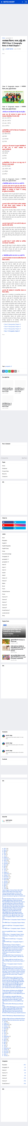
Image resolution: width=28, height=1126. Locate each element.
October (6, 875)
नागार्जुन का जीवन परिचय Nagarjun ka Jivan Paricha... (13, 1006)
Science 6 (4, 599)
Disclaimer (4, 468)
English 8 (4, 543)
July (5, 856)
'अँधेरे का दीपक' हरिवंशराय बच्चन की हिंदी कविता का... (12, 984)
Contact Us (4, 476)
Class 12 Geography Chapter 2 (12, 324)
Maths (3, 583)
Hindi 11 (4, 567)
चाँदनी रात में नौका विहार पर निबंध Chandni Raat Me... (13, 998)
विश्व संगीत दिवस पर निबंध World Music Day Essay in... (13, 906)
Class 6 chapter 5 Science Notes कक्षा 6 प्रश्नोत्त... (12, 890)
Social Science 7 (6, 610)
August (5, 857)
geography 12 (9, 38)
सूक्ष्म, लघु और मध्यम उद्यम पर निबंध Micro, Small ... (12, 999)
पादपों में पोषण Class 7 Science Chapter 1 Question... (13, 972)
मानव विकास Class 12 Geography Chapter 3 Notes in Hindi (7, 405)
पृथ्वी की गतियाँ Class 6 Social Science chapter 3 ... (13, 949)
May (5, 853)
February (6, 863)
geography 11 (5, 559)
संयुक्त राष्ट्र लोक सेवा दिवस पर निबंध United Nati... (12, 909)
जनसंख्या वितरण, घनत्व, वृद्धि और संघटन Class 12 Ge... (13, 915)
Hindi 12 (4, 570)
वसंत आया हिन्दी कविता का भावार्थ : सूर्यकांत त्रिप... (12, 986)
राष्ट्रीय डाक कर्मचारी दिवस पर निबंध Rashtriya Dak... (12, 1009)
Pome (3, 594)
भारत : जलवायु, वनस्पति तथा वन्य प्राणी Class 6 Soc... (12, 959)
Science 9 (4, 607)
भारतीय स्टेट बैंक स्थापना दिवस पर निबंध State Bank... (13, 913)
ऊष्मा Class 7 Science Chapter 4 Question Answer (13, 971)
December (6, 859)
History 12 (4, 578)
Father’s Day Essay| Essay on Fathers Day (11, 893)
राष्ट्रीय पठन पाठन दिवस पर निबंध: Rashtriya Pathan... (13, 904)
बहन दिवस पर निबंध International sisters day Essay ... (13, 1020)
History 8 (4, 580)
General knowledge (6, 554)
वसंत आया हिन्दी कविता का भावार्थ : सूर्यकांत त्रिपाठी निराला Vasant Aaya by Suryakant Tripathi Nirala (18, 657)
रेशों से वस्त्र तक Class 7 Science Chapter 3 (11, 944)
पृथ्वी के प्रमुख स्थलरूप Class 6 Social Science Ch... (13, 955)
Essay (3, 551)
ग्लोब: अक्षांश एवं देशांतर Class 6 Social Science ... (12, 950)
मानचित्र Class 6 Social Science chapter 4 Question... (14, 969)
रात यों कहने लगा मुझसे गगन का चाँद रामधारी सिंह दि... (12, 992)
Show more (8, 821)
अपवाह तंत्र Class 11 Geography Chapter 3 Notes (13, 934)
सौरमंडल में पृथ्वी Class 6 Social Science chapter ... (13, 947)
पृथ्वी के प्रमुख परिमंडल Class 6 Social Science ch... (12, 968)
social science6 (5, 613)
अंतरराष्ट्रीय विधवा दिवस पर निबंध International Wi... (12, 907)
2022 (5, 860)
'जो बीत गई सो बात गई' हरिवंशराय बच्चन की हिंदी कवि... (13, 990)
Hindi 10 (4, 564)
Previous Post (4, 458)
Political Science (6, 591)
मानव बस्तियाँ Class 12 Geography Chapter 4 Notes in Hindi (19, 390)
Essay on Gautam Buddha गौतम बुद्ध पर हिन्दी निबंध (13, 981)
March (5, 850)
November (6, 876)
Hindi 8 (3, 572)
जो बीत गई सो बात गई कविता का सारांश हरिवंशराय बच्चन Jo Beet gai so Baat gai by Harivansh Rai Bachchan (18, 648)
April (5, 851)
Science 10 (4, 596)
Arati (3, 537)
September (6, 873)
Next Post (24, 458)
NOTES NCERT (9, 2)
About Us (4, 473)
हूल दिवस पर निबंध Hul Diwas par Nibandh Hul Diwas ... (14, 1018)
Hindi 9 (3, 575)
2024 (5, 1029)
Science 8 (4, 605)
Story (3, 615)
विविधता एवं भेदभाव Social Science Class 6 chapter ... (14, 946)
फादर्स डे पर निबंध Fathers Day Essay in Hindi (11, 891)
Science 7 (4, 602)
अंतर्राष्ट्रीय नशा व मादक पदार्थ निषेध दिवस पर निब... (12, 910)
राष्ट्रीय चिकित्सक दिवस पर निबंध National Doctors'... (12, 1011)
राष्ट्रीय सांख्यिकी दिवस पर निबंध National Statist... (12, 912)
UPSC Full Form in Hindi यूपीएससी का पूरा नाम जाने (12, 978)
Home (3, 38)
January (6, 862)
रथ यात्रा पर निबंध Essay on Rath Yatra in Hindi (12, 977)
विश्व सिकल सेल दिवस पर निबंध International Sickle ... (13, 898)
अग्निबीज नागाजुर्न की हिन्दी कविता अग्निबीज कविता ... (12, 1008)
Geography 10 (5, 556)
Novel (3, 586)
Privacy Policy (5, 471)
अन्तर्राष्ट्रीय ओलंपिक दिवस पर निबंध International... (12, 900)
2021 (5, 848)
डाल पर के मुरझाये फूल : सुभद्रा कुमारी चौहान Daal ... (12, 996)
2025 (5, 1039)
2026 (5, 1054)
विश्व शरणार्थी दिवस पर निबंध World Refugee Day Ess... (13, 901)
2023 (5, 879)
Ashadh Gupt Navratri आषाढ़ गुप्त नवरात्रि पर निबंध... (13, 980)
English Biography (6, 545)
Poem (3, 588)
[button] (1, 2)
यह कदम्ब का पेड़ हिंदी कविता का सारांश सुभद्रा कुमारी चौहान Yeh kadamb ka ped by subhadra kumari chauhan (12, 631)
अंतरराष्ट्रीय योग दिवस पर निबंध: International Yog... (12, 894)
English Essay (5, 548)
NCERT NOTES (9, 820)
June (5, 854)
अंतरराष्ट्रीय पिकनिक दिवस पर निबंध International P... (13, 903)
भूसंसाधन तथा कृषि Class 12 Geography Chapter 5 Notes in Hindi (7, 390)
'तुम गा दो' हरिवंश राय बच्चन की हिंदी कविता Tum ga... (13, 983)
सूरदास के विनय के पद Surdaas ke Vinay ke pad (18, 640)
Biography (4, 540)
